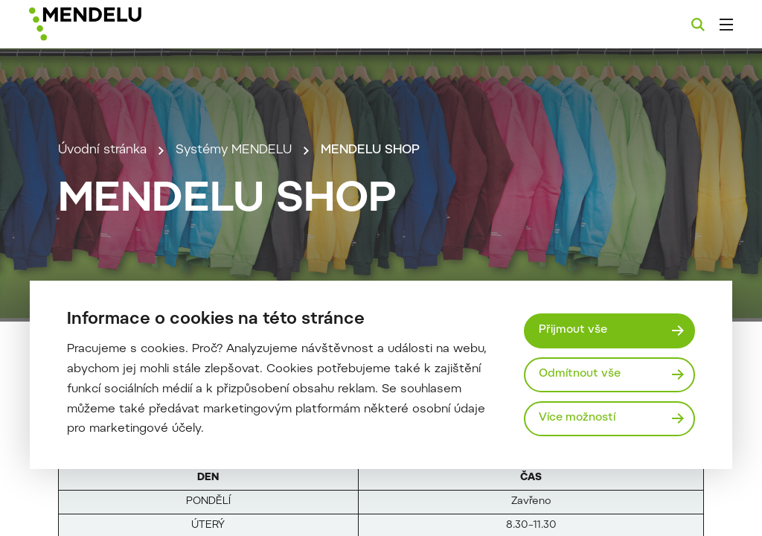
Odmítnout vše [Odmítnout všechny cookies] (580, 374)
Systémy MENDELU (234, 150)
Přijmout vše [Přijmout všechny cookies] (573, 330)
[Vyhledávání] (698, 24)
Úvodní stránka (102, 150)
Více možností (577, 418)
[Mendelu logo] (110, 24)
